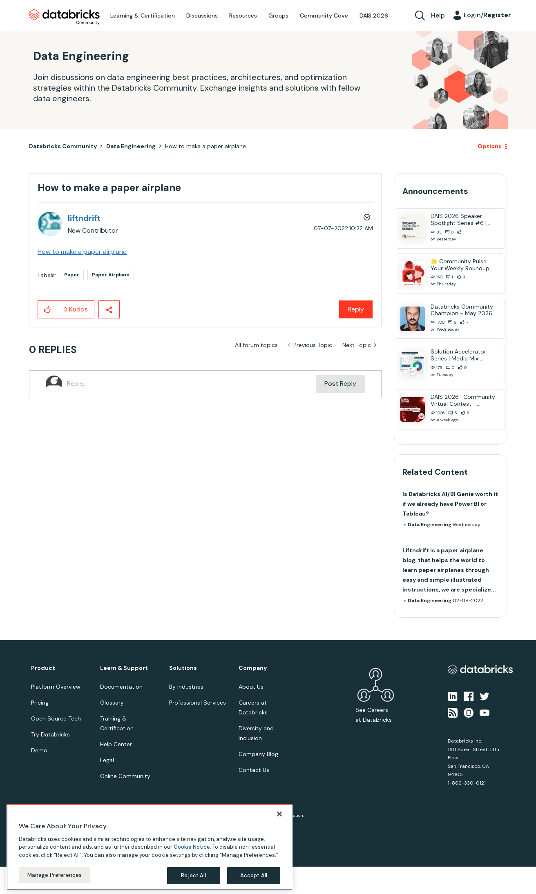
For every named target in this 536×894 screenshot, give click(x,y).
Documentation (121, 686)
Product (43, 668)
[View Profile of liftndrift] (84, 218)
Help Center (116, 744)
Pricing (40, 702)
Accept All (253, 875)
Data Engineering (131, 146)
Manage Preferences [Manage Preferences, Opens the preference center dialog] (54, 875)
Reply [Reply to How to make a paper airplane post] (356, 309)
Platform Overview (55, 686)
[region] (150, 847)
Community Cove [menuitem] (324, 15)
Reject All (193, 875)
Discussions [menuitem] (202, 15)
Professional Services (197, 702)
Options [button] (490, 146)
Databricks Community (64, 17)
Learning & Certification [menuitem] (142, 15)
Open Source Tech (56, 718)
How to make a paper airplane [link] (205, 146)
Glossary (112, 702)
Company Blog (258, 754)
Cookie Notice (192, 846)
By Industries (186, 686)
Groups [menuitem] (278, 15)
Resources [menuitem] (243, 15)
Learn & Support (124, 668)
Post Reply (340, 383)
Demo (39, 750)
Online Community (125, 776)
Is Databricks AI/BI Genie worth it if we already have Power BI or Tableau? (450, 503)
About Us (251, 686)
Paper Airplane (111, 274)
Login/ (487, 15)
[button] (47, 309)
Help (438, 15)
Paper (71, 274)
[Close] (279, 814)
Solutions (183, 668)
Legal (107, 760)
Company (253, 668)
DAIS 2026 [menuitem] (374, 15)
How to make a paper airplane (82, 251)
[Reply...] (191, 384)
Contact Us (254, 770)
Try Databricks (50, 734)
